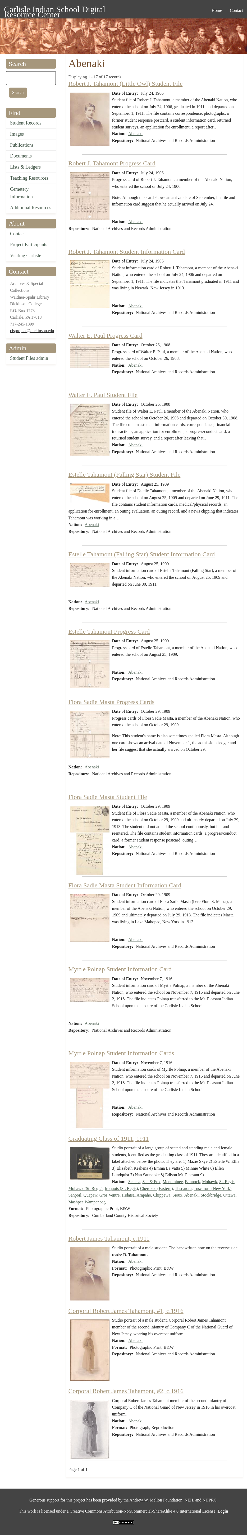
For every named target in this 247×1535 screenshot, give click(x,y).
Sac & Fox (151, 1181)
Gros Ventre (109, 1195)
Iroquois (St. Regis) (121, 1188)
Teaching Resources (29, 178)
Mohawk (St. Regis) (85, 1188)
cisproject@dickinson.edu (32, 330)
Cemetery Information (21, 193)
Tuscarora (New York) (212, 1188)
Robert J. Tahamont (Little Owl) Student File (125, 83)
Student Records (26, 123)
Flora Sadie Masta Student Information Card (124, 885)
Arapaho (143, 1195)
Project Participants (28, 244)
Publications (22, 145)
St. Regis (227, 1181)
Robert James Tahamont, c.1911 (109, 1238)
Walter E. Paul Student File (103, 394)
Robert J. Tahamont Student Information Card (126, 251)
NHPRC (210, 1500)
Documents (21, 156)
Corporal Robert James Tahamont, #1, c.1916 (126, 1310)
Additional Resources (30, 207)
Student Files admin (29, 358)
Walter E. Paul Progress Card (105, 335)
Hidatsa (128, 1195)
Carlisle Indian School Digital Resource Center (54, 10)
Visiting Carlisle (25, 255)
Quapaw (90, 1195)
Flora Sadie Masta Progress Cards (111, 702)
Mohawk (209, 1181)
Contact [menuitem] (236, 10)
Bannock (192, 1181)
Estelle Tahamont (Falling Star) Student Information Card (141, 554)
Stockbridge (211, 1195)
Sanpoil (74, 1195)
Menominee (173, 1181)
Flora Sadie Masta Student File (107, 796)
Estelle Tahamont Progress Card (109, 631)
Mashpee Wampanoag (87, 1202)
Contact (17, 233)
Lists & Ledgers (25, 167)
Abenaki (135, 133)
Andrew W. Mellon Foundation (156, 1500)
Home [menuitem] (217, 10)
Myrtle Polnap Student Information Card (120, 969)
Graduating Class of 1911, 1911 (108, 1138)
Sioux (177, 1195)
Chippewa (161, 1195)
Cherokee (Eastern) (156, 1188)
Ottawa (229, 1195)
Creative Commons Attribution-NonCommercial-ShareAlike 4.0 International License (142, 1511)
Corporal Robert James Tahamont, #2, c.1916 (126, 1391)
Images (17, 134)
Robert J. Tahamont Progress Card (111, 163)
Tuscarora (183, 1188)
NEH (189, 1500)
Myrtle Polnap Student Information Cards (121, 1053)
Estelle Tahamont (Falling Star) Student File (124, 474)
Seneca (134, 1181)
